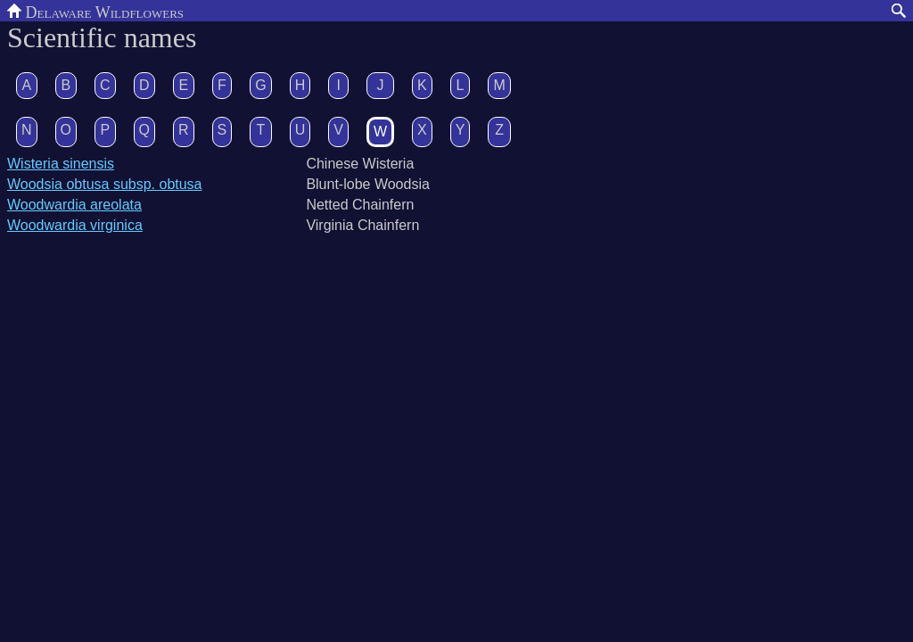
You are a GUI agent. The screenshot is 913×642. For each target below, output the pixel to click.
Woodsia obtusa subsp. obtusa (104, 184)
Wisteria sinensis (60, 163)
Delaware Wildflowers (95, 11)
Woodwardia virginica (75, 225)
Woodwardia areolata (74, 204)
